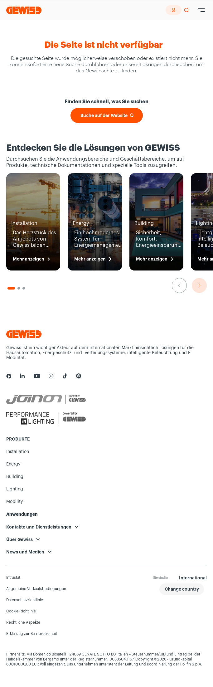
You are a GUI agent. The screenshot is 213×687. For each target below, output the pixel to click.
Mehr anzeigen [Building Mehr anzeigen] (151, 259)
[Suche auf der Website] (106, 115)
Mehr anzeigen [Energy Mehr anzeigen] (90, 259)
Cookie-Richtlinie (21, 611)
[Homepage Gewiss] (23, 10)
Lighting (14, 489)
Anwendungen (22, 514)
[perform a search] (186, 10)
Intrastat (13, 577)
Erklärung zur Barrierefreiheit (31, 634)
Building (14, 477)
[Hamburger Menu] (201, 10)
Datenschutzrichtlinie (24, 600)
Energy (13, 464)
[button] (181, 589)
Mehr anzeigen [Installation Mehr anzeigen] (28, 259)
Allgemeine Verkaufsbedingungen (36, 589)
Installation (17, 452)
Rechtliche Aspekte (23, 622)
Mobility (14, 501)
